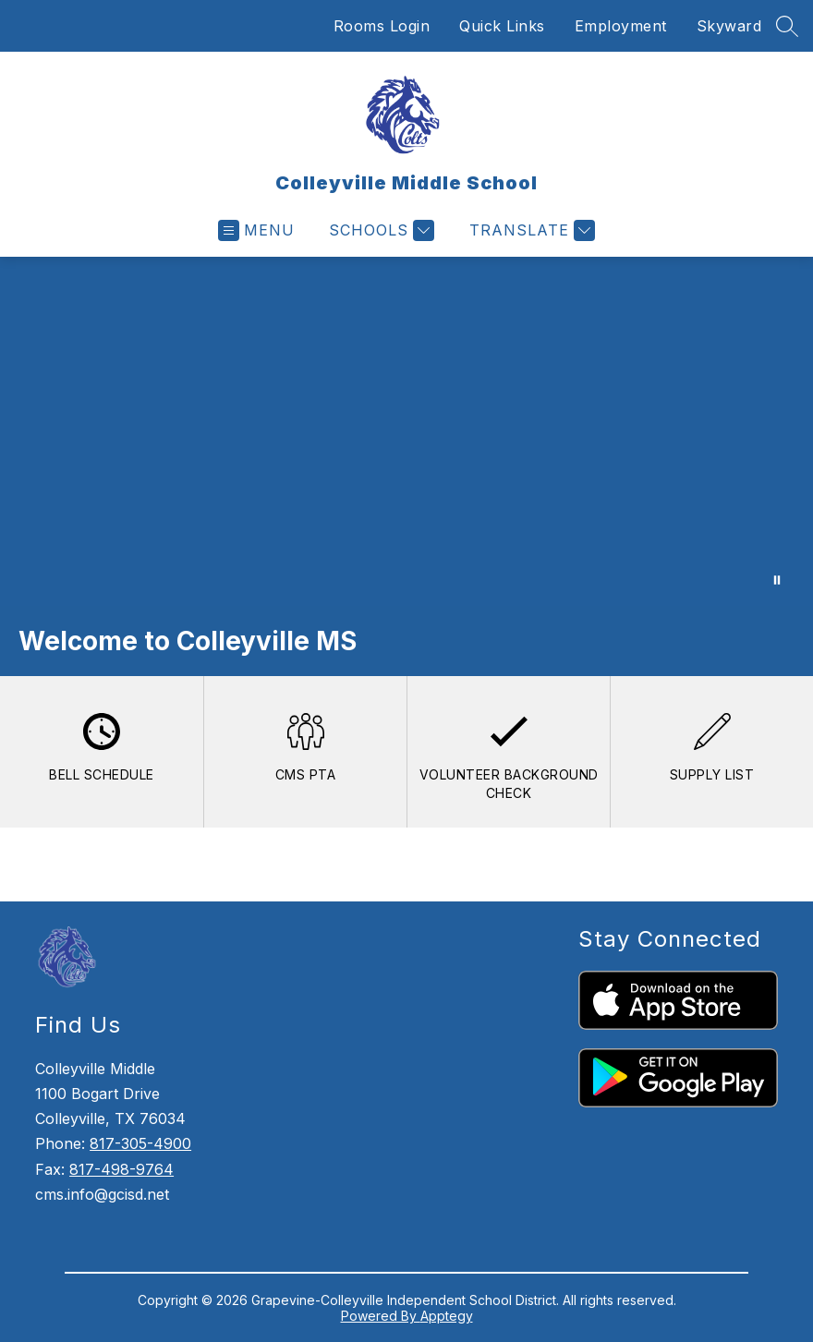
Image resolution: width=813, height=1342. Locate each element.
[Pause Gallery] (777, 580)
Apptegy (446, 1316)
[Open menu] (256, 230)
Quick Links (502, 26)
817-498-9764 (121, 1169)
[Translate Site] (530, 230)
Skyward (729, 26)
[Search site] (787, 26)
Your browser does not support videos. (406, 431)
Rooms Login (382, 26)
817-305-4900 (140, 1143)
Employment (621, 26)
